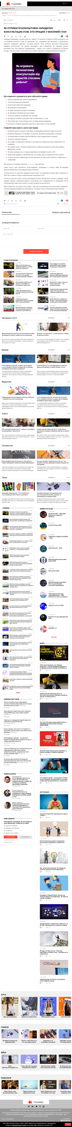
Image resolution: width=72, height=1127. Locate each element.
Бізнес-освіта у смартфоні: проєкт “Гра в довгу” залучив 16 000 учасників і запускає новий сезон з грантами (21, 629)
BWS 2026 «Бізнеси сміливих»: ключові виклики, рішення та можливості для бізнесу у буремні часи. (24, 310)
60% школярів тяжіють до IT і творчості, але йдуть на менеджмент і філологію (24, 283)
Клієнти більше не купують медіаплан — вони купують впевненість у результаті (52, 841)
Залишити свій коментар (61, 212)
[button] (69, 318)
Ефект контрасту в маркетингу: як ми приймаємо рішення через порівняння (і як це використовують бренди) (29, 1092)
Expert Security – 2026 (55, 548)
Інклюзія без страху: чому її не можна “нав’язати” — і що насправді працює (59, 283)
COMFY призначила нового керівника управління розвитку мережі (25, 292)
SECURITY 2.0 (52, 628)
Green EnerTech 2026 (54, 525)
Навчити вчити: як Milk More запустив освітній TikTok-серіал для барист (48, 1066)
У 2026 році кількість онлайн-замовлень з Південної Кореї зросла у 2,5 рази (20, 606)
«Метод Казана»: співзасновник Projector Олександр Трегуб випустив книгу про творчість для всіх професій (20, 636)
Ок (68, 1124)
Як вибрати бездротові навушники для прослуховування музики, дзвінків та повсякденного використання (10, 1041)
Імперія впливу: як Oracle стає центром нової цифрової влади (52, 980)
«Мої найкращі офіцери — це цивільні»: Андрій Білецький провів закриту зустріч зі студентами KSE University (17, 739)
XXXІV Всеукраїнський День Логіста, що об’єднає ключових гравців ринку (57, 583)
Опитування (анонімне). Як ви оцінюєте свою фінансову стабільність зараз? (18, 822)
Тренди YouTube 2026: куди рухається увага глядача (53, 814)
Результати (25, 837)
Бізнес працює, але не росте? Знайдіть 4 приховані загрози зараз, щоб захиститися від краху (17, 730)
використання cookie (19, 1125)
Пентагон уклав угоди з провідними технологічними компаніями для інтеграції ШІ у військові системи (18, 703)
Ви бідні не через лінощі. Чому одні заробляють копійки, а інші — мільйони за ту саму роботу (54, 952)
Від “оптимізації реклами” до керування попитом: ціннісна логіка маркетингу (53, 868)
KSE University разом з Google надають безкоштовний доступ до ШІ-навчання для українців (59, 309)
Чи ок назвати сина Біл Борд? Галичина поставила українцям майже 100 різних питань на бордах (19, 666)
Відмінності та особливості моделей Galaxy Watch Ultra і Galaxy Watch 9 (48, 1041)
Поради (54, 20)
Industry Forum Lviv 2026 (56, 605)
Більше (18, 692)
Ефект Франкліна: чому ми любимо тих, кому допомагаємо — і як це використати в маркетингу (48, 1092)
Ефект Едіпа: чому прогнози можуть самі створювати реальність (10, 1092)
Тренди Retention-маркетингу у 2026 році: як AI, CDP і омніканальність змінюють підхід (54, 924)
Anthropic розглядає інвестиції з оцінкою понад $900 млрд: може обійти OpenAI (17, 712)
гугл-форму (31, 164)
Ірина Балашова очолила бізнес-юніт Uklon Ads (20, 650)
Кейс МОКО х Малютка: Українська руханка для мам (20, 679)
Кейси (3, 1052)
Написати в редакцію (11, 203)
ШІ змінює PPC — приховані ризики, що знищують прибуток (57, 515)
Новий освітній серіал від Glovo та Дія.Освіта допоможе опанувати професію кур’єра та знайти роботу (59, 291)
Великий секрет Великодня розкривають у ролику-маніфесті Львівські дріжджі (53, 751)
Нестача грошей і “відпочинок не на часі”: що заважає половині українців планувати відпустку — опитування (24, 276)
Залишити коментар (36, 251)
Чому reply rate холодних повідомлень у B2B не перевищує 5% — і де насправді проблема (29, 1066)
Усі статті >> (51, 318)
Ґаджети (5, 1027)
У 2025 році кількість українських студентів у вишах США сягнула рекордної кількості (24, 301)
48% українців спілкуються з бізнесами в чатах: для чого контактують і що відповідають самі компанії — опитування (20, 614)
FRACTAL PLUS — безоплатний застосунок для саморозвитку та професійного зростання (20, 644)
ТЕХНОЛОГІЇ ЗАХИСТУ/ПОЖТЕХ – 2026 (58, 537)
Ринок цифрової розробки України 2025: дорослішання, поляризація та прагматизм (58, 265)
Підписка (69, 4)
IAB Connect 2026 (53, 571)
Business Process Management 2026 (58, 617)
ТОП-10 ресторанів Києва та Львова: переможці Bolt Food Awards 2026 (19, 599)
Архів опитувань (8, 842)
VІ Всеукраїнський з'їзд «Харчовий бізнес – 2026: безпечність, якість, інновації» (58, 595)
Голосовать (10, 837)
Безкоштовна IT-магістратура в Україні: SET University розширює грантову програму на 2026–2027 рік (20, 622)
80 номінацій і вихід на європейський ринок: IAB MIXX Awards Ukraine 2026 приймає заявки (21, 688)
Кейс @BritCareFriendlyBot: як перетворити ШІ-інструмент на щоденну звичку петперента (20, 658)
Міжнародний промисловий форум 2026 (57, 560)
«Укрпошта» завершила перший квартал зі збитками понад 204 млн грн (17, 720)
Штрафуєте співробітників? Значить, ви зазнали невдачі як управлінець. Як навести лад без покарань (54, 896)
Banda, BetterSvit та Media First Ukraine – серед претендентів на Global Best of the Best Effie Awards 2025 (58, 301)
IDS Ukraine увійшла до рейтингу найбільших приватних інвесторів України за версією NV (59, 276)
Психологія (6, 1078)
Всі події (54, 637)
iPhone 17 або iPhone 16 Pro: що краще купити (29, 1041)
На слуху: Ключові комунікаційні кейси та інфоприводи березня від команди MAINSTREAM (53, 723)
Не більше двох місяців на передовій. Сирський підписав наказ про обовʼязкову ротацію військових (17, 760)
